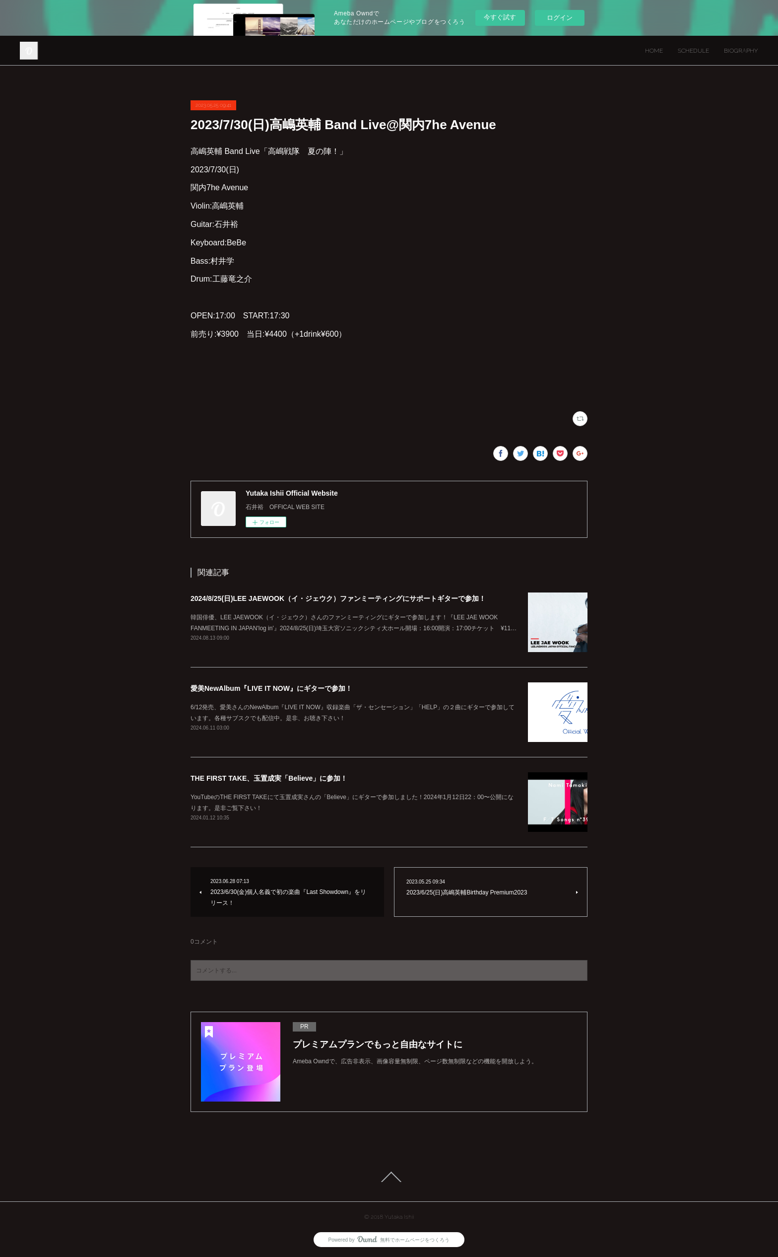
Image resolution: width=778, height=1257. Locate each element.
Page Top (389, 1177)
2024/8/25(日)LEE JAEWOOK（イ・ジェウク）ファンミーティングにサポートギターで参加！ (338, 598)
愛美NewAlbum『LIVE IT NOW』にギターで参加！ (271, 688)
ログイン (560, 17)
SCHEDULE (693, 50)
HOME (654, 50)
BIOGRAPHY (741, 50)
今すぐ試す (500, 17)
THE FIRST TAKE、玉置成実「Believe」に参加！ (269, 778)
